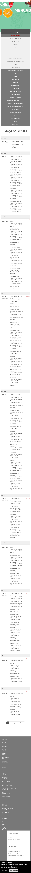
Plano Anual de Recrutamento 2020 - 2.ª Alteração (16, 583)
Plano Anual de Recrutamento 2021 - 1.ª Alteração (16, 521)
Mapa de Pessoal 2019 (16, 596)
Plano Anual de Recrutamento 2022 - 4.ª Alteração (16, 473)
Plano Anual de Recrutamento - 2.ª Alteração (15, 257)
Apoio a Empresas (5, 762)
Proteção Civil (4, 760)
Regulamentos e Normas (15, 91)
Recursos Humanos (15, 35)
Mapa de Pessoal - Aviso (17, 660)
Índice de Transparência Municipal (16, 106)
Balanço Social (15, 41)
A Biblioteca (4, 823)
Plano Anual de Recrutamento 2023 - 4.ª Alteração (16, 384)
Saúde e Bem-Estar (5, 757)
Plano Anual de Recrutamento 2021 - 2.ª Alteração (16, 535)
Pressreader (5, 829)
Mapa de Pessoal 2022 (16, 397)
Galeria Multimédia (5, 807)
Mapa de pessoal (15, 659)
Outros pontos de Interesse (7, 808)
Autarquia (4, 750)
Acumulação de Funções (15, 38)
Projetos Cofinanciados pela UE (15, 103)
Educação (4, 747)
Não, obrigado (14, 870)
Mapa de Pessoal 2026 (17, 144)
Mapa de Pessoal (15, 53)
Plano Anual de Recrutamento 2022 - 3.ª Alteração (16, 459)
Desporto (4, 753)
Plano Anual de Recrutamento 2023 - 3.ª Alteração (16, 369)
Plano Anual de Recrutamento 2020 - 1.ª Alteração (16, 568)
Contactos (4, 828)
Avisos (15, 73)
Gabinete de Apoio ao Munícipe (15, 70)
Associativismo (5, 743)
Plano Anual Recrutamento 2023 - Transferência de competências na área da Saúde (16, 324)
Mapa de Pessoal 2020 (16, 549)
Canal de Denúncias (15, 124)
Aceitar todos (4, 870)
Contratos (15, 44)
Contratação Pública (15, 97)
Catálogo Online (5, 827)
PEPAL (15, 55)
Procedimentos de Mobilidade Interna (15, 61)
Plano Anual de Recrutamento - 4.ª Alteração (15, 286)
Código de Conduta (15, 67)
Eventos (3, 815)
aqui (16, 867)
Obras (3, 758)
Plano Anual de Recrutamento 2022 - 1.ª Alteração (16, 430)
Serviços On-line (15, 79)
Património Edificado (6, 809)
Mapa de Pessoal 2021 (16, 501)
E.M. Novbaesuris (5, 764)
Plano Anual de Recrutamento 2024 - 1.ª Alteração (16, 242)
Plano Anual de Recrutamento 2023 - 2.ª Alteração (16, 355)
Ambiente (15, 82)
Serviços (3, 824)
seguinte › (15, 723)
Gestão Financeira (15, 94)
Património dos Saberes (6, 811)
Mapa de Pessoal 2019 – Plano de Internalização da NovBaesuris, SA (16, 603)
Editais (15, 76)
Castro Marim (4, 742)
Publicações (4, 761)
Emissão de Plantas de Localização (15, 100)
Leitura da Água (15, 109)
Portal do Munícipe (5, 1)
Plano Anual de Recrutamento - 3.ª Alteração (15, 271)
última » (22, 723)
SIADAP (15, 64)
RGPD (15, 121)
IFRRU (15, 115)
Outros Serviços (15, 85)
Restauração (4, 805)
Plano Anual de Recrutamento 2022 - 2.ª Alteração (16, 444)
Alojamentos (4, 804)
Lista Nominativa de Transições (15, 50)
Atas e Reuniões (15, 88)
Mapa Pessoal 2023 (15, 300)
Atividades (4, 813)
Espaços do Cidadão (15, 118)
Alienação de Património (15, 112)
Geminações (4, 746)
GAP (15, 47)
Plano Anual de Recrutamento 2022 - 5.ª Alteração (16, 488)
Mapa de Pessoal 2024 (16, 223)
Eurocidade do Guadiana (7, 745)
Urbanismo (4, 755)
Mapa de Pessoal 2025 (16, 159)
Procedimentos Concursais (15, 58)
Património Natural (6, 812)
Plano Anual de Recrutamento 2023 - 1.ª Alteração (16, 340)
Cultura (3, 751)
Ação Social (4, 754)
